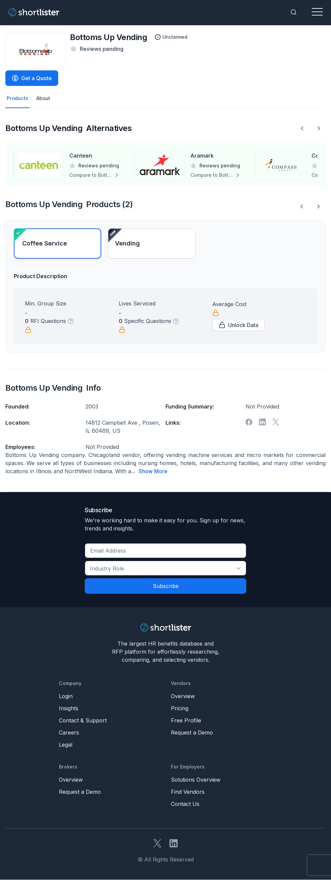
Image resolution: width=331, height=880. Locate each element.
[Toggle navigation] (317, 12)
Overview (183, 696)
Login (66, 696)
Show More (153, 471)
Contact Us (185, 804)
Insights (68, 708)
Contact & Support (83, 720)
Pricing (179, 708)
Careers (69, 732)
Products (18, 98)
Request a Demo (192, 732)
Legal (65, 745)
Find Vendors (188, 792)
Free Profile (186, 720)
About (45, 98)
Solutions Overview (195, 780)
